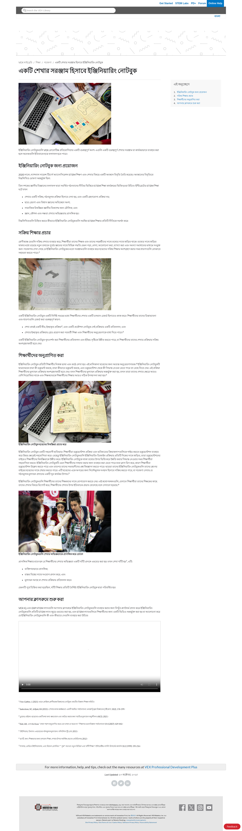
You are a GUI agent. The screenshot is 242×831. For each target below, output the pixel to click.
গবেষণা (48, 62)
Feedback (232, 826)
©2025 (133, 815)
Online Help (215, 3)
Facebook (114, 783)
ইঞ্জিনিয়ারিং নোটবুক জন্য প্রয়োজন (192, 92)
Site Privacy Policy (91, 822)
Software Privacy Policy (131, 822)
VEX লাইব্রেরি (25, 62)
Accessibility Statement (148, 822)
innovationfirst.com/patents (136, 820)
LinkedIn (128, 783)
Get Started (166, 3)
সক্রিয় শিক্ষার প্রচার (185, 96)
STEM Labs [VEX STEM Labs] (182, 3)
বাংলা (217, 16)
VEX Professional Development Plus (171, 767)
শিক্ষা (38, 62)
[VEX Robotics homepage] (24, 3)
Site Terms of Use (105, 822)
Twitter (121, 783)
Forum (202, 3)
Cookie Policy (117, 822)
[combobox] (68, 10)
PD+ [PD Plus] (193, 3)
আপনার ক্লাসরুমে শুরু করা (188, 103)
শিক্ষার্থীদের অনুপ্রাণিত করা (188, 99)
